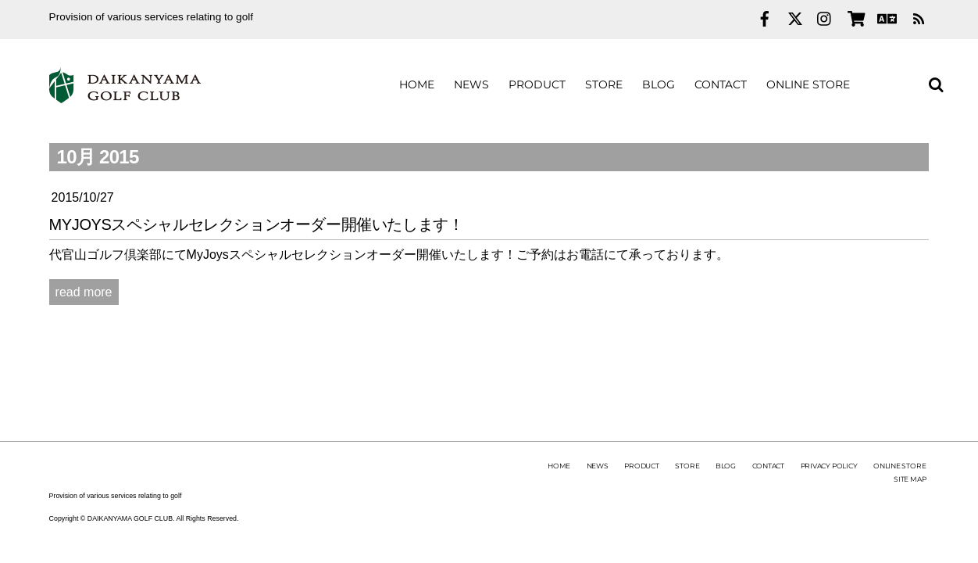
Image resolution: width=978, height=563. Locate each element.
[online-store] (855, 16)
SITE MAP (910, 479)
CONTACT (720, 84)
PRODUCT (537, 84)
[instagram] (825, 16)
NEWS (471, 84)
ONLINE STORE (808, 84)
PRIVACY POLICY (829, 465)
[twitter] (795, 16)
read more (83, 292)
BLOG (658, 84)
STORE (604, 84)
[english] (885, 16)
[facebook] (765, 16)
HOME (416, 84)
